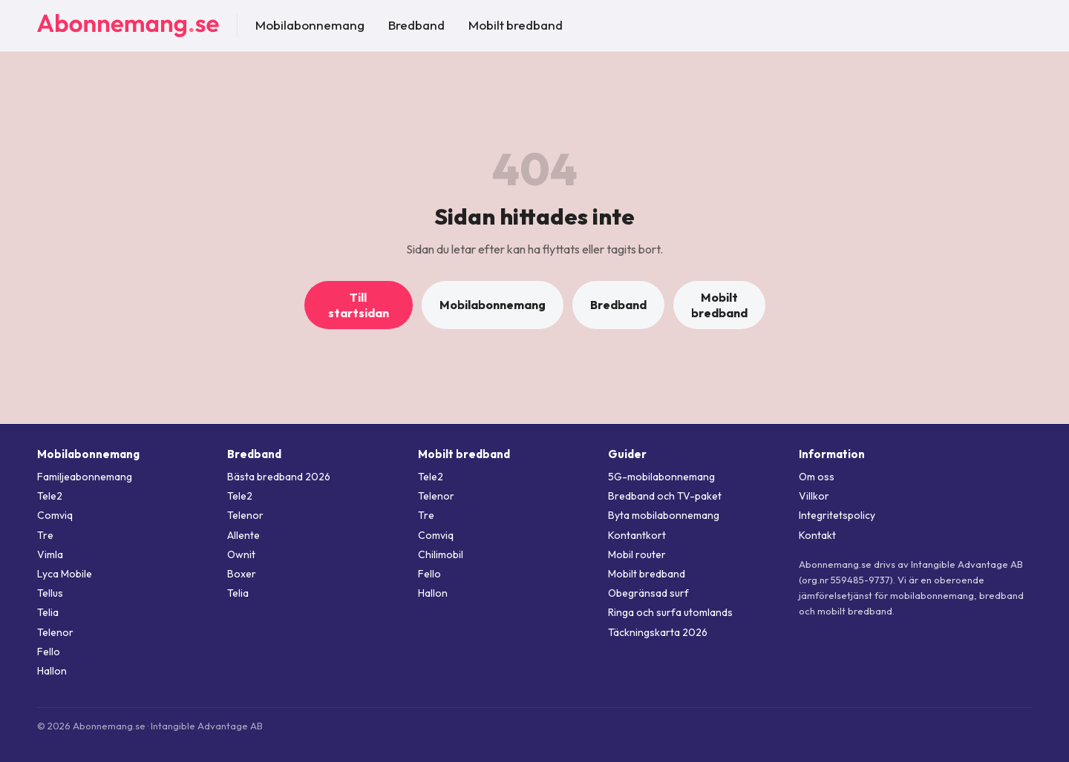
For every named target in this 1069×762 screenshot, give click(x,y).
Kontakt (817, 535)
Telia (48, 612)
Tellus (50, 593)
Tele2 (49, 496)
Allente (243, 535)
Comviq (55, 515)
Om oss (816, 476)
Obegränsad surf (648, 593)
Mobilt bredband (515, 25)
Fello (48, 651)
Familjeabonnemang (84, 476)
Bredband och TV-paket (665, 496)
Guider (627, 454)
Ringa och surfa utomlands (670, 612)
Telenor (55, 632)
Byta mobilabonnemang (663, 515)
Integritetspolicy (837, 515)
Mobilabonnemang (309, 25)
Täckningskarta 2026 (657, 632)
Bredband (416, 25)
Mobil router (637, 554)
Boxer (241, 573)
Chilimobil (440, 554)
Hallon (52, 670)
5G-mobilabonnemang (661, 476)
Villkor (814, 496)
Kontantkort (637, 535)
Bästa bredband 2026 (278, 476)
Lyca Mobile (64, 573)
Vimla (50, 554)
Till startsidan (358, 305)
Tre (45, 535)
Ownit (241, 554)
